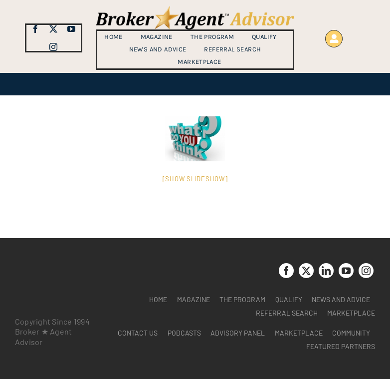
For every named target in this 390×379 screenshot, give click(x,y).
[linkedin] (326, 270)
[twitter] (53, 29)
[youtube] (71, 29)
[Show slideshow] (195, 179)
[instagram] (53, 47)
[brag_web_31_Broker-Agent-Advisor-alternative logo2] (195, 9)
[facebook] (35, 29)
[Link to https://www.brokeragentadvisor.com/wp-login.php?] (334, 38)
